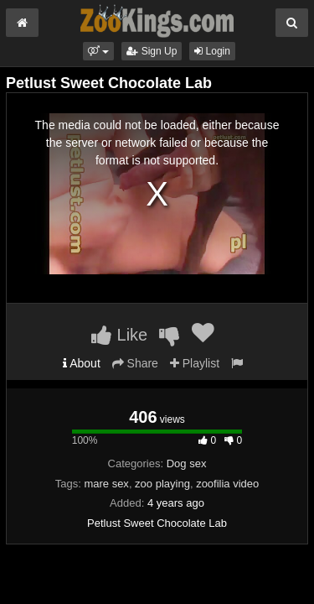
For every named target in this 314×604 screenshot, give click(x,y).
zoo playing (162, 483)
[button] (98, 51)
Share (135, 363)
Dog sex (187, 463)
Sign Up (151, 51)
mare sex (106, 483)
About (81, 363)
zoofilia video (227, 483)
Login (212, 51)
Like (119, 334)
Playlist (194, 363)
